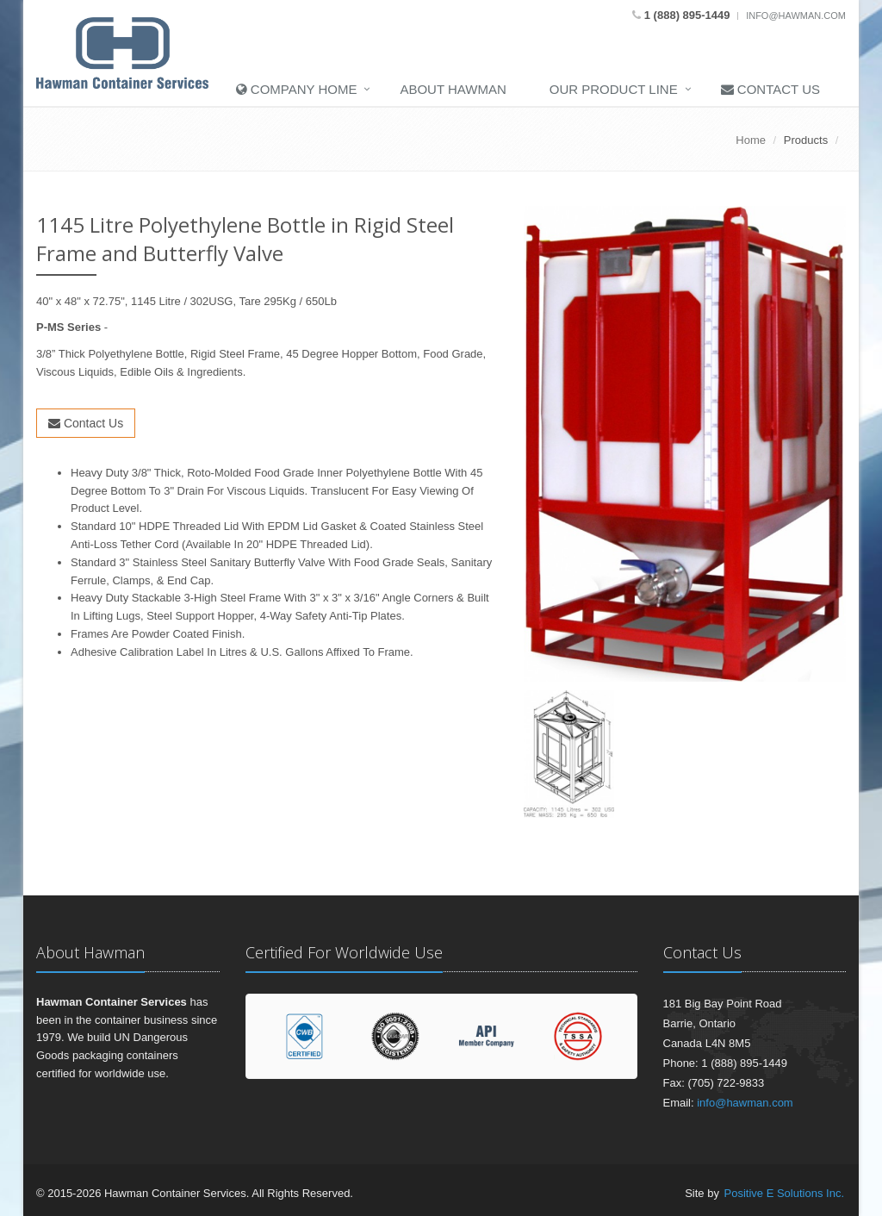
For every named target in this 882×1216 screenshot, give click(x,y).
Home (751, 140)
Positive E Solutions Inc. (784, 1193)
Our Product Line (614, 89)
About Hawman (453, 89)
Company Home (296, 89)
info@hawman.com (796, 15)
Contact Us (770, 89)
